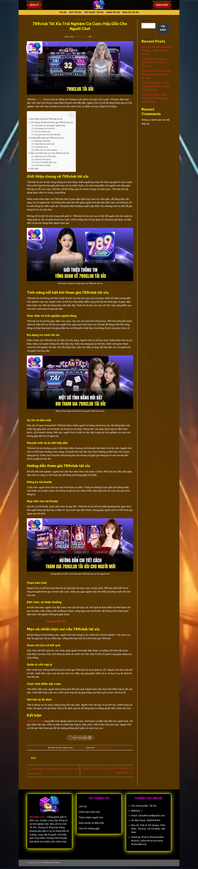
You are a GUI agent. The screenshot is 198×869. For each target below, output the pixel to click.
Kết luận (34, 168)
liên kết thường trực (103, 747)
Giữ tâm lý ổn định (43, 165)
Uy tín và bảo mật (42, 131)
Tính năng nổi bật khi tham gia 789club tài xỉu (52, 122)
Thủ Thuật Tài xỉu (94, 12)
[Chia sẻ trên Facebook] (70, 737)
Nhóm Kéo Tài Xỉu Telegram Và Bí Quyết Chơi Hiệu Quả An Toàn (155, 74)
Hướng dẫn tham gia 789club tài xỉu (47, 138)
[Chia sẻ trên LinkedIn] (90, 737)
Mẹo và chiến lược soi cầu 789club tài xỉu (50, 153)
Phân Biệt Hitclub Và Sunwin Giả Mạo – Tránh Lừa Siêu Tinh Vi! (156, 50)
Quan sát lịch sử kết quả (45, 156)
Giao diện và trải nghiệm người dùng (50, 125)
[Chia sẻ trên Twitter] (75, 737)
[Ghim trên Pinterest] (85, 737)
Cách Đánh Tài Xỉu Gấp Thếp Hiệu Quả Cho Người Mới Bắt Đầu (155, 98)
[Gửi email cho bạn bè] (80, 737)
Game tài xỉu (113, 12)
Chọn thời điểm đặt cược (46, 162)
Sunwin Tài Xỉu (56, 621)
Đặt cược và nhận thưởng (46, 150)
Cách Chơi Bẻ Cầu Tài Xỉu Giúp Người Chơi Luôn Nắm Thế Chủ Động (155, 86)
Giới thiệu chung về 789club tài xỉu (46, 119)
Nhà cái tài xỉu (131, 12)
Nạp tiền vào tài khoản (44, 144)
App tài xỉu (75, 12)
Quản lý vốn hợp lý (43, 159)
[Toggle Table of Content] (70, 115)
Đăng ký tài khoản (42, 141)
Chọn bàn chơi (41, 147)
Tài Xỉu (63, 12)
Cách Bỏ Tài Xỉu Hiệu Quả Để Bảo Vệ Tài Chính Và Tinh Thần (154, 62)
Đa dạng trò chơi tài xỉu (45, 128)
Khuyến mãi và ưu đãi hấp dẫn (48, 134)
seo (93, 37)
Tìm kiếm (145, 20)
